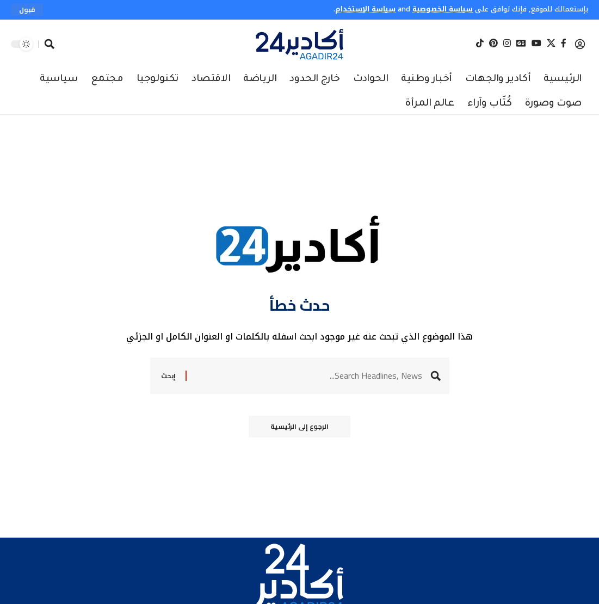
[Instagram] (507, 43)
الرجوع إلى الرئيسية (299, 426)
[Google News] (521, 43)
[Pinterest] (493, 43)
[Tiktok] (479, 43)
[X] (551, 43)
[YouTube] (536, 43)
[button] (27, 10)
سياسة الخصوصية (442, 9)
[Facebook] (563, 43)
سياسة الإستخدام (365, 9)
